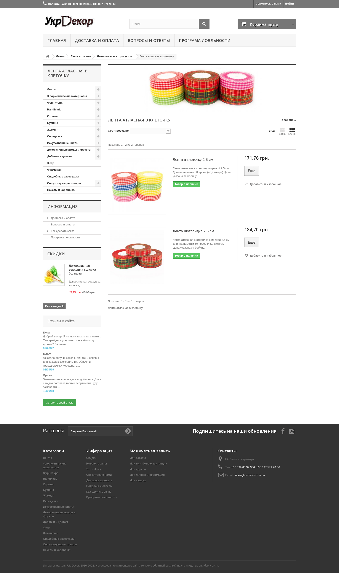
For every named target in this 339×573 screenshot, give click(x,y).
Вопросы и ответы (149, 40)
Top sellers (93, 464)
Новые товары (96, 459)
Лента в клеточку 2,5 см (193, 160)
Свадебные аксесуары (63, 176)
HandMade (54, 109)
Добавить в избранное (265, 184)
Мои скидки (138, 476)
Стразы (52, 116)
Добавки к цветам (59, 156)
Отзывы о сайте (60, 321)
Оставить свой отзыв (59, 398)
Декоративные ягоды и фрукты (69, 149)
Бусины (52, 122)
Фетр (50, 163)
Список (292, 131)
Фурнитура (54, 102)
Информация (62, 206)
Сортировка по (118, 130)
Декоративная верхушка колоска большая (82, 269)
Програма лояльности (204, 40)
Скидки (56, 253)
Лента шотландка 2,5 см (193, 231)
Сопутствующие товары (64, 183)
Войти (289, 3)
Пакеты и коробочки (61, 190)
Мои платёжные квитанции (148, 459)
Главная (56, 40)
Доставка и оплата (97, 40)
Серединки (54, 136)
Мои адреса (138, 464)
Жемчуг (52, 129)
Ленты (51, 89)
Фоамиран (54, 169)
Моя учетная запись (150, 446)
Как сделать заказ (62, 231)
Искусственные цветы (62, 143)
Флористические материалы (67, 96)
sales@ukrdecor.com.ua (250, 470)
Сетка (282, 131)
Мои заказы (138, 453)
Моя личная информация (147, 470)
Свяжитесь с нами (268, 3)
